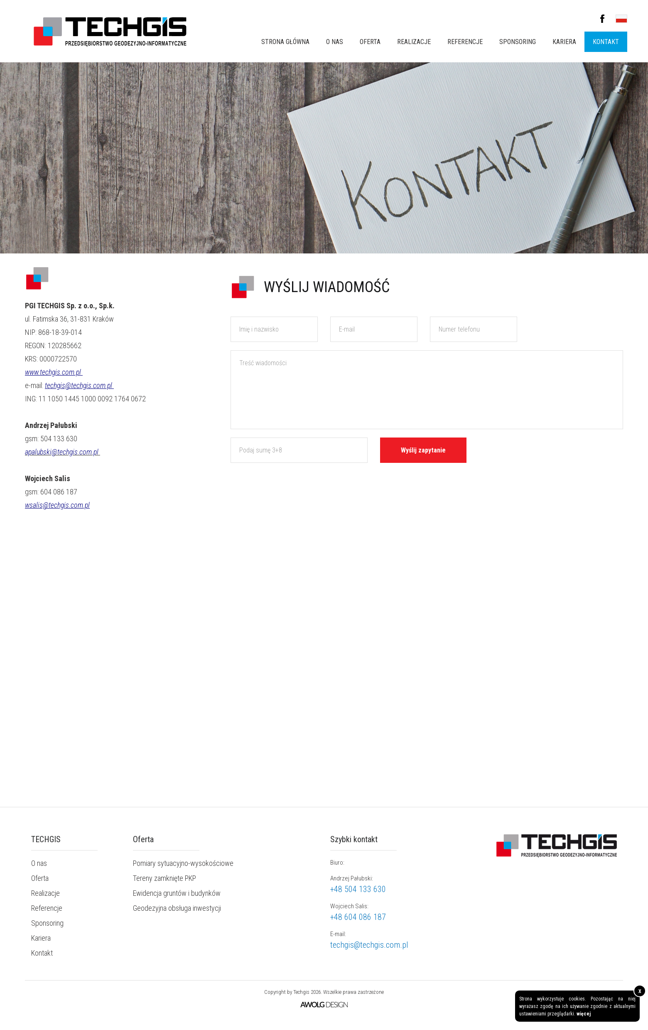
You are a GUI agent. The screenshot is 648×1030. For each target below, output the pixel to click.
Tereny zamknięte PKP (164, 878)
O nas (334, 42)
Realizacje (414, 42)
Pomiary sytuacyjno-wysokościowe (183, 863)
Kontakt (606, 42)
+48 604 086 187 (358, 917)
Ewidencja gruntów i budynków (177, 893)
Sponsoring (517, 42)
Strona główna (285, 42)
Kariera (564, 42)
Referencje (465, 42)
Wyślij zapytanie (423, 450)
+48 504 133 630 (358, 889)
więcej (584, 1014)
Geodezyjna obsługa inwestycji (177, 908)
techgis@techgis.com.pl (369, 945)
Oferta (370, 42)
